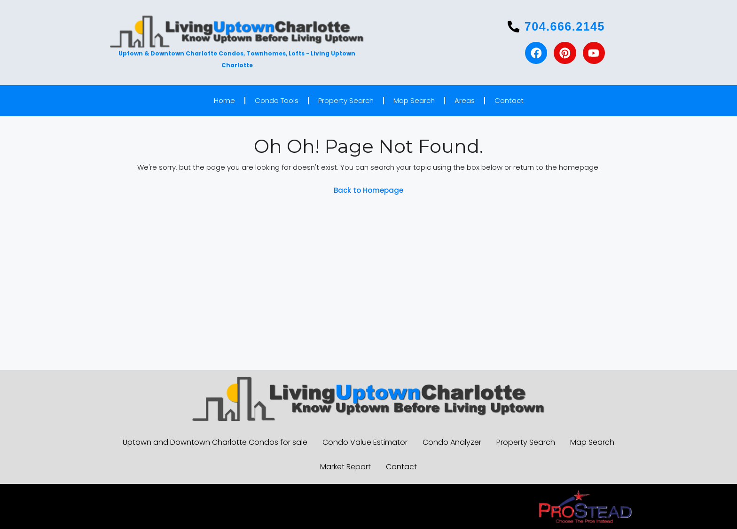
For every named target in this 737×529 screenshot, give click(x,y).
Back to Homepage (368, 190)
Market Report (345, 466)
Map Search (414, 100)
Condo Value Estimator (365, 442)
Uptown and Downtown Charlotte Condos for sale (215, 442)
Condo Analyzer (452, 442)
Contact (509, 100)
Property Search (346, 100)
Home (224, 100)
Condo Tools (276, 100)
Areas (465, 100)
